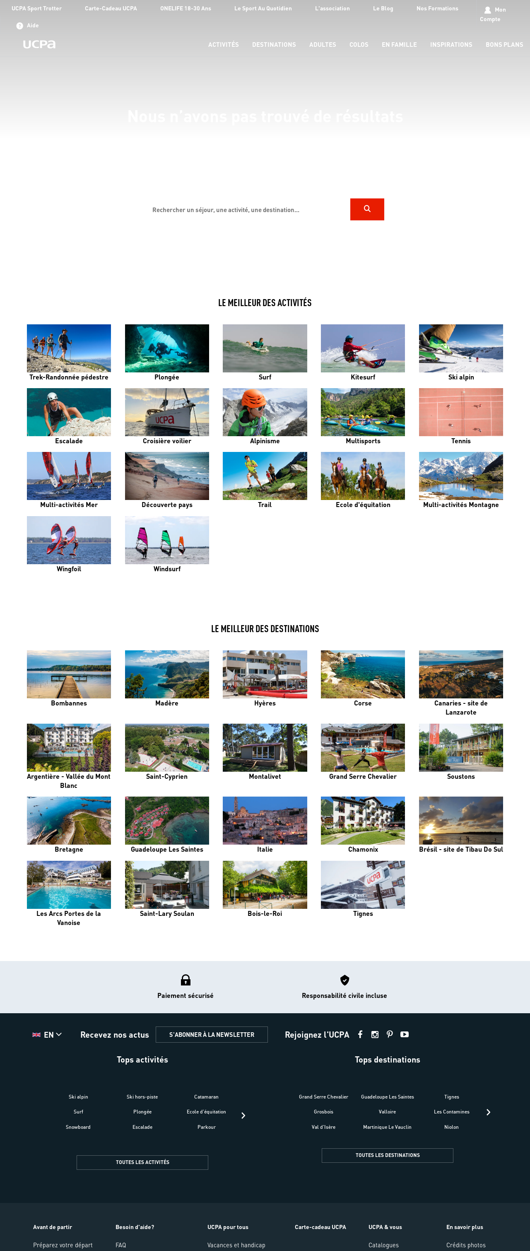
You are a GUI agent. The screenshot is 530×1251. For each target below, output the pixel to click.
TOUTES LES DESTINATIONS (388, 1155)
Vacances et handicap (236, 1245)
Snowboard (78, 1127)
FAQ (121, 1245)
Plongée (142, 1112)
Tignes (451, 1097)
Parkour (207, 1127)
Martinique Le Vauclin (387, 1127)
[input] (248, 209)
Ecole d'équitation (206, 1112)
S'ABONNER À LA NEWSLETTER (211, 1034)
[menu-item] (224, 45)
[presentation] (243, 1115)
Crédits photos (466, 1245)
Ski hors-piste (142, 1097)
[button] (48, 1035)
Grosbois (323, 1112)
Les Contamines (452, 1112)
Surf (78, 1112)
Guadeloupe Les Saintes (387, 1097)
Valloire (387, 1112)
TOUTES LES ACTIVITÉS (142, 1162)
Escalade (142, 1127)
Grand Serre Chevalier (323, 1097)
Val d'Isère (323, 1127)
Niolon (451, 1127)
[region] (265, 140)
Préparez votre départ (63, 1245)
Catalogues (384, 1245)
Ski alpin (78, 1097)
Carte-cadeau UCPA (320, 1226)
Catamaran (206, 1097)
